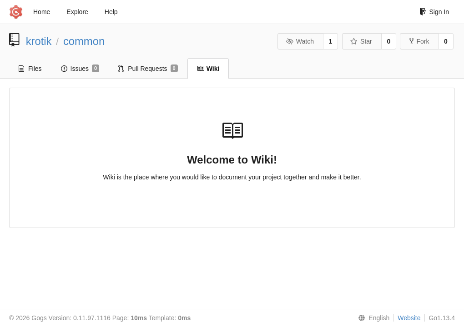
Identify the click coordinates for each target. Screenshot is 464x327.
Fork (419, 41)
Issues (80, 68)
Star (361, 41)
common (84, 41)
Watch (300, 41)
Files (30, 68)
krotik (39, 41)
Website (409, 318)
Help (111, 11)
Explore (77, 11)
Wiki (208, 68)
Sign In (434, 11)
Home (41, 11)
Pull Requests (148, 68)
